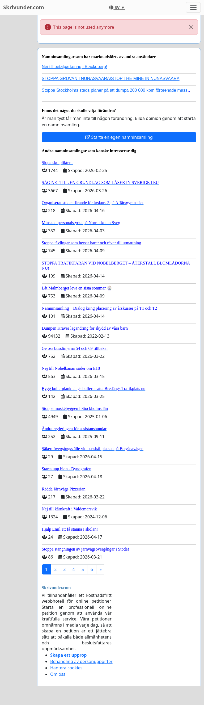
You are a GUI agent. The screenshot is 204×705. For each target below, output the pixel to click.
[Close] (191, 27)
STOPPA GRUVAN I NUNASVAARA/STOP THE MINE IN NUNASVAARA (111, 78)
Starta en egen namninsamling (119, 137)
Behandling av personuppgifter (81, 661)
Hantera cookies (66, 668)
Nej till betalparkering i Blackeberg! (74, 66)
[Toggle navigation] (193, 7)
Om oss (57, 674)
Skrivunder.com (23, 7)
